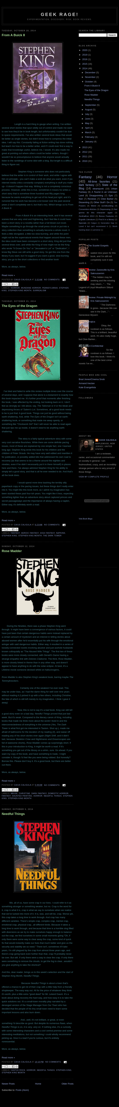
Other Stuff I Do (102, 202)
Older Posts (68, 1083)
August (89, 109)
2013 (85, 147)
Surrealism (39, 291)
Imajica (91, 321)
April (87, 128)
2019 (85, 54)
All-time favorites (99, 181)
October (89, 81)
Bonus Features (106, 216)
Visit (85, 519)
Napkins (60, 533)
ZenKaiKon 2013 (86, 216)
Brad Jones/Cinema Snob (92, 379)
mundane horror (31, 288)
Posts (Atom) (22, 1090)
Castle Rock (18, 1070)
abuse (14, 793)
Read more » (8, 275)
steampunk (98, 188)
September (91, 105)
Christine (24, 793)
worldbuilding (107, 206)
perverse (96, 230)
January (89, 141)
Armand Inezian (87, 383)
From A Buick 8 (13, 35)
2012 (85, 152)
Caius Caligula (108, 440)
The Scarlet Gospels (98, 245)
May (87, 123)
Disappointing (96, 195)
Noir (81, 199)
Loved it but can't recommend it (93, 226)
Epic (111, 195)
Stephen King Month (19, 291)
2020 (85, 50)
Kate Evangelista (87, 387)
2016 (85, 59)
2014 (85, 68)
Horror (15, 288)
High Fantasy (47, 533)
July (87, 114)
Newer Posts (8, 1083)
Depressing (105, 209)
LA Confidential (95, 346)
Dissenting (84, 202)
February (90, 137)
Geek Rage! (60, 14)
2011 (85, 156)
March (88, 132)
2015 (85, 64)
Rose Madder (12, 551)
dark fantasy (39, 793)
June (88, 118)
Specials (82, 223)
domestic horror (58, 793)
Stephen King (9, 536)
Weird (93, 206)
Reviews (92, 199)
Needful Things (53, 796)
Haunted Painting (22, 796)
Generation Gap (107, 223)
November (90, 77)
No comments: (52, 280)
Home (38, 1083)
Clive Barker (107, 199)
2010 (85, 161)
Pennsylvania (50, 288)
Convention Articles (87, 209)
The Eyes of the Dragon (19, 306)
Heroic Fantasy (30, 533)
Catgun (94, 223)
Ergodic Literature (87, 219)
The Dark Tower (52, 536)
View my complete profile (94, 477)
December (90, 72)
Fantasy (15, 533)
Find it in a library (106, 219)
